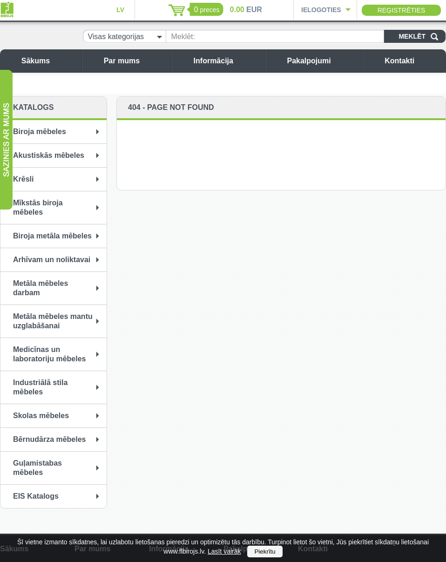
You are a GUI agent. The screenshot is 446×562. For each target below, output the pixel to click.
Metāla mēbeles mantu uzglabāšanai (53, 321)
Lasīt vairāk (224, 551)
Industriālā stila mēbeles (40, 387)
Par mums (135, 61)
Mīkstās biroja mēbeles (38, 207)
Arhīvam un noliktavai (51, 260)
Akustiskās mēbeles (48, 155)
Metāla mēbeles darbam (40, 288)
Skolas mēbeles (41, 416)
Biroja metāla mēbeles (52, 236)
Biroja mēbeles (39, 131)
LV (120, 10)
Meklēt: (183, 37)
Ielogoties (321, 10)
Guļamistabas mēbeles (37, 467)
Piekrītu (264, 551)
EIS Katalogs (36, 496)
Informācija (227, 61)
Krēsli (23, 179)
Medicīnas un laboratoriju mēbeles (49, 354)
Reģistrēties (402, 10)
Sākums (49, 61)
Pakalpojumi (322, 61)
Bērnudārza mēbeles (49, 439)
